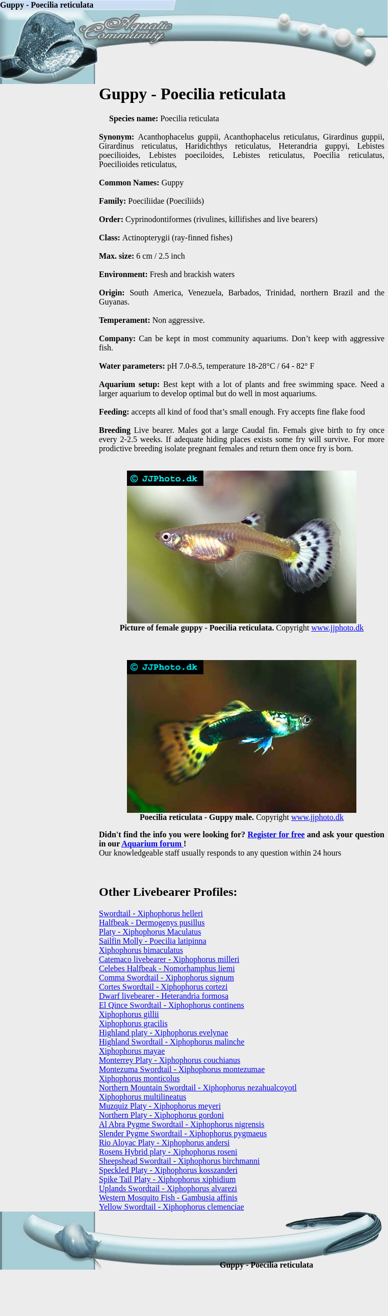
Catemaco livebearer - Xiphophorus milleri (169, 959)
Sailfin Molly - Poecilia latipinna (152, 941)
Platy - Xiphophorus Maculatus (150, 931)
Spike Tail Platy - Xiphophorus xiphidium (167, 1179)
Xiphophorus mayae (132, 1051)
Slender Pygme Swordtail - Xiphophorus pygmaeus (183, 1133)
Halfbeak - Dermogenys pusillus (152, 922)
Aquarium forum (152, 843)
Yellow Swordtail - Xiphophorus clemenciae (171, 1206)
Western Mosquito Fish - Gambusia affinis (168, 1197)
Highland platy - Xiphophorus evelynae (163, 1032)
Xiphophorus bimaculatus (141, 950)
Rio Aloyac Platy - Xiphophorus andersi (164, 1142)
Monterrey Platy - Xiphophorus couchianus (169, 1060)
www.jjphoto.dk (337, 627)
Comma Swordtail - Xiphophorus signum (166, 977)
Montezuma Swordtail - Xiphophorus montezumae (182, 1069)
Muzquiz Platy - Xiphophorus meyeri (160, 1106)
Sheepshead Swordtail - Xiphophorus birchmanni (179, 1161)
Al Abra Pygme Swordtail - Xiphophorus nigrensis (181, 1124)
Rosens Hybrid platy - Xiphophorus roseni (168, 1151)
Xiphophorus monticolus (139, 1078)
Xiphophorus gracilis (133, 1023)
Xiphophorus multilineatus (142, 1096)
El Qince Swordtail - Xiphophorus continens (171, 1005)
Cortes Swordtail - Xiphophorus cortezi (163, 986)
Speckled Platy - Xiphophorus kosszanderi (168, 1170)
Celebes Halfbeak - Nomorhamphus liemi (167, 968)
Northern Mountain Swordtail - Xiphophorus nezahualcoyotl (198, 1087)
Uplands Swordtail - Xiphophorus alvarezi (168, 1188)
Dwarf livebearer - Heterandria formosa (163, 996)
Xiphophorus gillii (129, 1014)
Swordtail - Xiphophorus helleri (151, 913)
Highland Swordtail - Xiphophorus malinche (171, 1041)
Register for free (276, 834)
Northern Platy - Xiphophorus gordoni (161, 1115)
